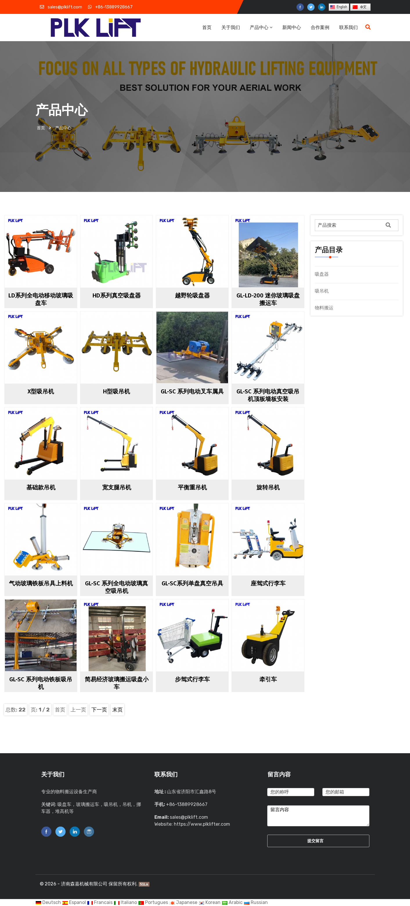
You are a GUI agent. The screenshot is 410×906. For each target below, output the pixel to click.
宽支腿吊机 (116, 487)
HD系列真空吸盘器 (117, 295)
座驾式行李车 (268, 583)
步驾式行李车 (192, 679)
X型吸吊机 (41, 391)
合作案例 (320, 27)
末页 (117, 710)
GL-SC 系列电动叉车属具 (192, 391)
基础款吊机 (40, 487)
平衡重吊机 (192, 487)
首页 (207, 27)
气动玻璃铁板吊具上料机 (41, 583)
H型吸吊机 (116, 391)
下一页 (99, 710)
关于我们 (230, 27)
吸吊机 (322, 291)
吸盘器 (322, 274)
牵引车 (268, 679)
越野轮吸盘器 (192, 295)
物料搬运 (324, 308)
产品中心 (261, 27)
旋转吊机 (268, 487)
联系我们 (348, 27)
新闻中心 (292, 27)
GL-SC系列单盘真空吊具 (192, 583)
